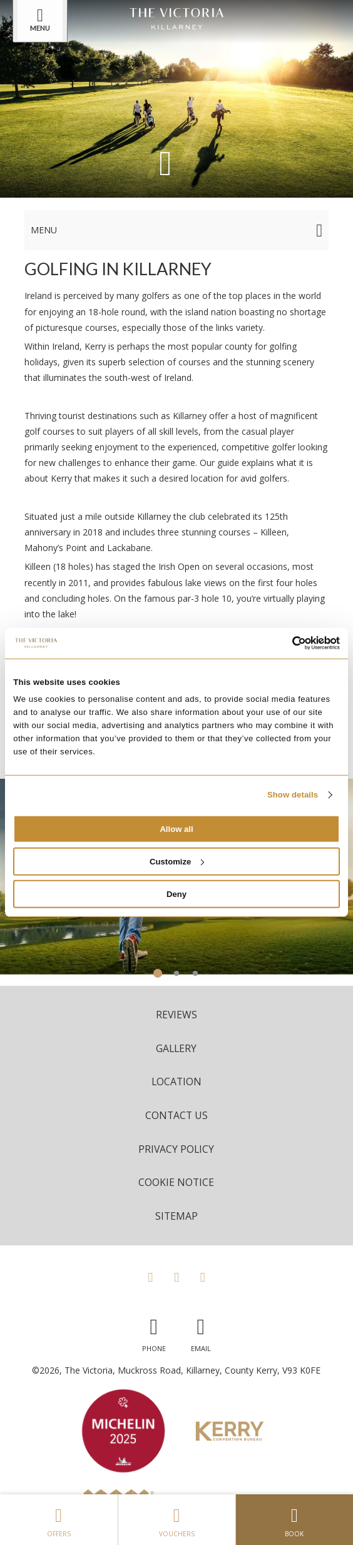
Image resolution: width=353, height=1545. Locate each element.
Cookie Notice (176, 1182)
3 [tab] (195, 973)
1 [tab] (157, 973)
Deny (176, 894)
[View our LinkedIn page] (202, 1276)
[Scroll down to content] (165, 161)
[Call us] (154, 1332)
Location (176, 1081)
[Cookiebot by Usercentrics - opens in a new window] (285, 643)
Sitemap (176, 1216)
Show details (292, 794)
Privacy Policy (176, 1149)
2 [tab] (176, 973)
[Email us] (201, 1332)
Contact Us (176, 1115)
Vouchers (177, 1519)
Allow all (176, 829)
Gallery (176, 1048)
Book (294, 1519)
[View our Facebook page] (150, 1276)
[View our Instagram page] (176, 1276)
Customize (177, 861)
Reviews (176, 1014)
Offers (59, 1519)
